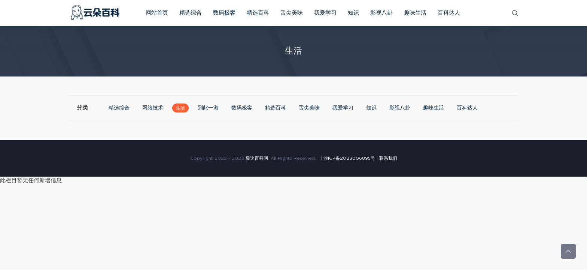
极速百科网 (257, 158)
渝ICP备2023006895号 (349, 158)
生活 (180, 108)
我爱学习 (325, 13)
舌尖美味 (291, 13)
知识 (353, 13)
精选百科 (258, 13)
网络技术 (152, 108)
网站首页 (157, 13)
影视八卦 (381, 13)
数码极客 (224, 13)
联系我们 (388, 158)
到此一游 (208, 108)
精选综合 (190, 13)
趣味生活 (415, 13)
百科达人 (449, 13)
